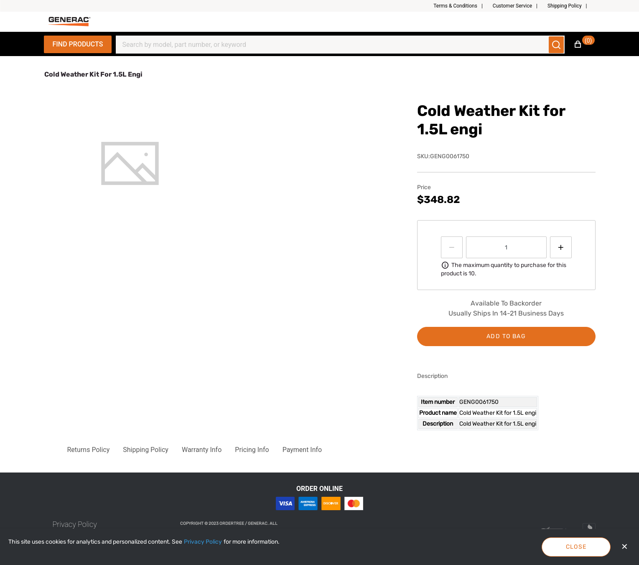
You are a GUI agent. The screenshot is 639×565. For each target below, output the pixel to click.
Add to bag (506, 336)
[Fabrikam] (69, 21)
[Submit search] (556, 44)
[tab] (130, 163)
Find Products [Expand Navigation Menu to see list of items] (78, 44)
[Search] (335, 44)
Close (576, 546)
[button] (461, 6)
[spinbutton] (506, 247)
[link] (74, 524)
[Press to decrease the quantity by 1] (452, 247)
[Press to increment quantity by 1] (561, 247)
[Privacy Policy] (202, 542)
